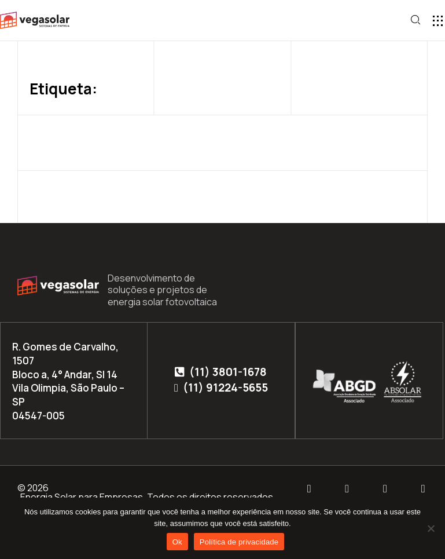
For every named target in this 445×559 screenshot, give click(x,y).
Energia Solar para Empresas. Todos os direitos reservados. (147, 497)
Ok (177, 542)
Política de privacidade (239, 542)
